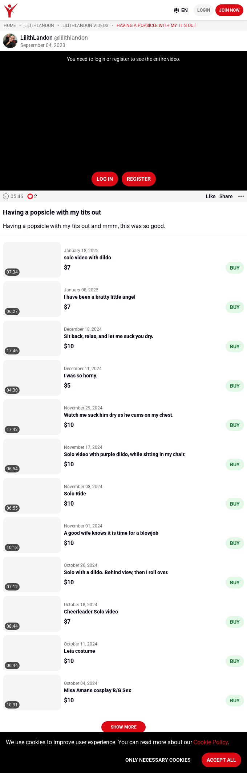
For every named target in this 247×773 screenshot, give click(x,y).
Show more (124, 727)
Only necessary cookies (158, 760)
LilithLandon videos (85, 25)
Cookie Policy (211, 742)
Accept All (221, 760)
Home (10, 25)
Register (139, 179)
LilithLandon (39, 25)
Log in (105, 179)
